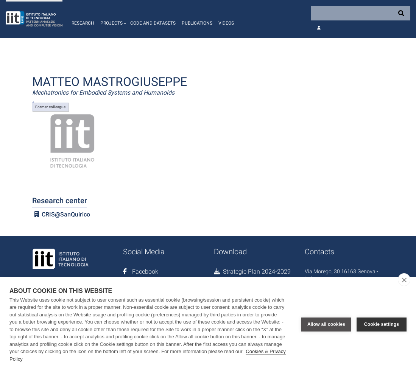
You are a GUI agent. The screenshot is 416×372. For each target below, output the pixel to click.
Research (83, 23)
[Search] (360, 13)
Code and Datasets (153, 23)
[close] (404, 279)
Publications (197, 23)
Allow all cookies (326, 324)
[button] (112, 19)
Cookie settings (381, 324)
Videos (226, 23)
